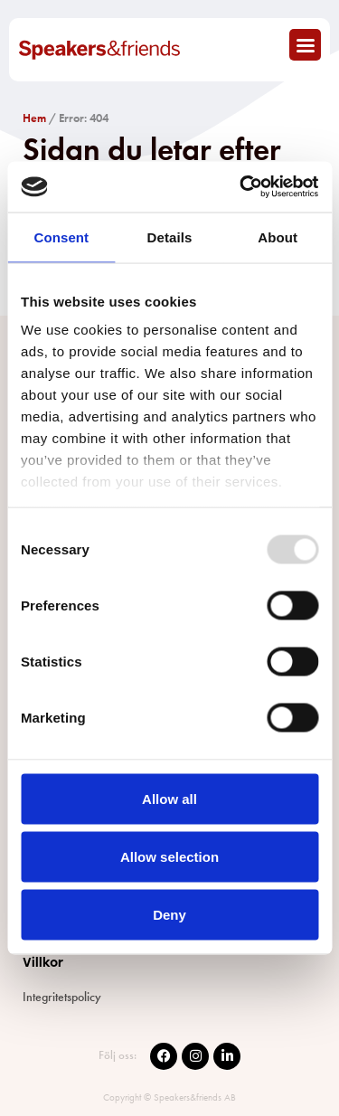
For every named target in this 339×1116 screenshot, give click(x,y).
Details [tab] (170, 236)
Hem (34, 118)
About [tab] (277, 236)
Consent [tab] (61, 236)
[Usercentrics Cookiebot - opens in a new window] (241, 187)
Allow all (169, 798)
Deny (169, 914)
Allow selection (169, 856)
